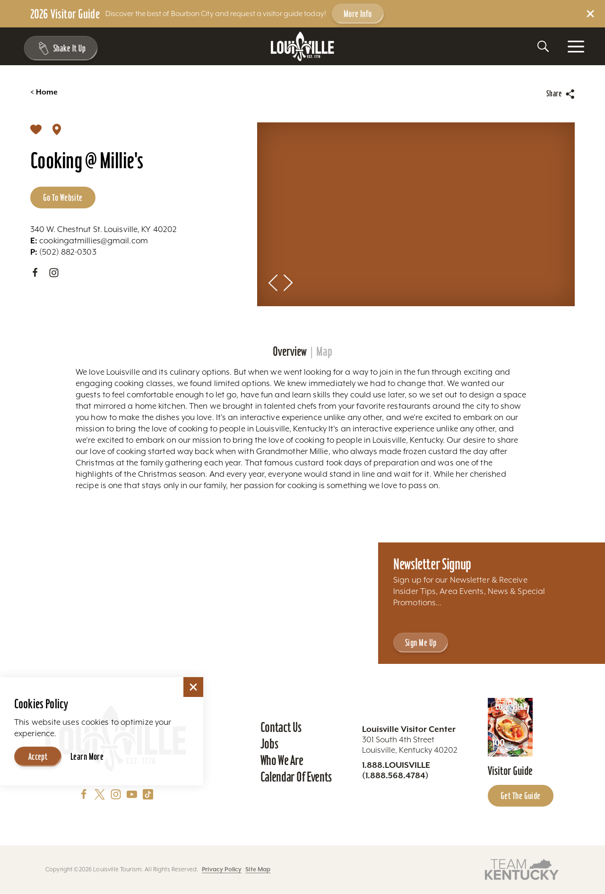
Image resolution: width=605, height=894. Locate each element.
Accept (38, 756)
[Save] (36, 129)
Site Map (257, 869)
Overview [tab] (290, 351)
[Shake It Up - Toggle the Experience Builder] (58, 48)
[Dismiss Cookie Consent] (193, 687)
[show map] (56, 129)
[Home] (302, 46)
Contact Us (281, 727)
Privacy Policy (222, 869)
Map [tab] (324, 351)
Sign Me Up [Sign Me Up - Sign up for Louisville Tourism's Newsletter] (420, 642)
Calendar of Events (296, 776)
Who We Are (281, 760)
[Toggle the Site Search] (543, 46)
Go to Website (63, 197)
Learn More (87, 756)
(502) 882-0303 (63, 252)
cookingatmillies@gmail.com (89, 240)
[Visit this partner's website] (522, 869)
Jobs (269, 743)
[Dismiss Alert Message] (590, 14)
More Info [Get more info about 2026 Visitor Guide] (358, 14)
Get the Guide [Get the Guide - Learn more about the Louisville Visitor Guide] (521, 796)
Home (44, 92)
